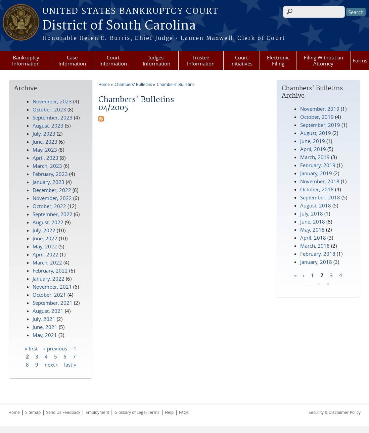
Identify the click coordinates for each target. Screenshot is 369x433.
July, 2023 (44, 133)
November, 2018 (319, 181)
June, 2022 (45, 238)
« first (31, 348)
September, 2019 (320, 125)
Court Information (113, 60)
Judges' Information (156, 60)
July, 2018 (311, 213)
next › (51, 364)
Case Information (72, 60)
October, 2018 (317, 189)
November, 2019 (319, 108)
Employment (97, 412)
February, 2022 (50, 270)
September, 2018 (320, 197)
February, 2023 (50, 174)
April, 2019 (313, 149)
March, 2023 (47, 165)
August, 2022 (48, 222)
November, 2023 (52, 101)
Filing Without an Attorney (323, 60)
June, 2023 (45, 141)
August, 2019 (315, 133)
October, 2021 (49, 294)
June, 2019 (312, 141)
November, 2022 (52, 198)
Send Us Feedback (63, 412)
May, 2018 (312, 229)
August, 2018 (315, 205)
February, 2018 (317, 253)
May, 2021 (45, 335)
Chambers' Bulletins (133, 84)
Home (104, 84)
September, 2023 (53, 117)
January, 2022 (48, 278)
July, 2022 (44, 230)
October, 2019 (317, 116)
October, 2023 (49, 109)
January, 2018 (316, 261)
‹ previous (55, 348)
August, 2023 (48, 125)
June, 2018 (312, 221)
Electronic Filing (278, 60)
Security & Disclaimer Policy (335, 412)
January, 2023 (48, 182)
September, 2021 (53, 302)
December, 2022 (52, 190)
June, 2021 (45, 327)
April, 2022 (45, 254)
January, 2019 (316, 173)
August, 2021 (48, 310)
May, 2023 (45, 149)
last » (70, 364)
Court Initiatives (241, 60)
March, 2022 (47, 262)
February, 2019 (317, 165)
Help (169, 412)
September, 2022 (53, 214)
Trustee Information (201, 60)
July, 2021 (44, 319)
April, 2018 (313, 237)
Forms (360, 60)
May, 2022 (45, 246)
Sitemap (33, 412)
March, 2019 (315, 157)
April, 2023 (45, 157)
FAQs (184, 412)
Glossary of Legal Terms (136, 412)
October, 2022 (49, 206)
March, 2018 (315, 245)
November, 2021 (52, 286)
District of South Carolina (119, 26)
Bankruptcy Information (26, 60)
